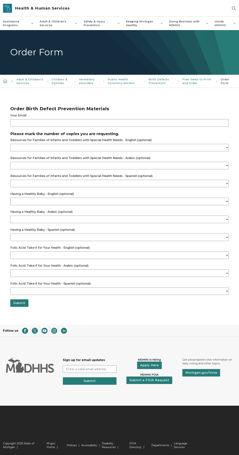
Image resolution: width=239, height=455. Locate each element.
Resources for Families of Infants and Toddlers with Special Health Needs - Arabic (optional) (80, 158)
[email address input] (90, 369)
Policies (72, 445)
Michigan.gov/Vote (201, 372)
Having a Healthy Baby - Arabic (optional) (41, 212)
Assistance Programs (18, 23)
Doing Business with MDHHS (189, 23)
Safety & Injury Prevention (102, 23)
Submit (19, 303)
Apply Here (149, 365)
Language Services (180, 445)
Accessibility (89, 445)
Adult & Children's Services (59, 23)
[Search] (234, 8)
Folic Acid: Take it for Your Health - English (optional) (50, 247)
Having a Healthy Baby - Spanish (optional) (42, 230)
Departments (160, 445)
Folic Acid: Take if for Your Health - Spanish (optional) (50, 283)
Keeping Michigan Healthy (144, 23)
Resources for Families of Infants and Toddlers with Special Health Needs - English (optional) (81, 140)
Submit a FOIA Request (149, 380)
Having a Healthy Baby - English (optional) (42, 194)
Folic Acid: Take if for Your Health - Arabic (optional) (49, 265)
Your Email (18, 115)
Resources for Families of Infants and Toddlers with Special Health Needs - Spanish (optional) (81, 176)
